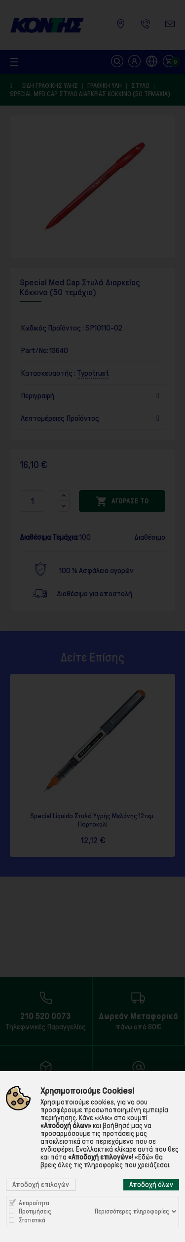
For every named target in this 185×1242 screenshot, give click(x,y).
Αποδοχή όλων (151, 1184)
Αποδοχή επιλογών (40, 1184)
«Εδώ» (144, 1157)
